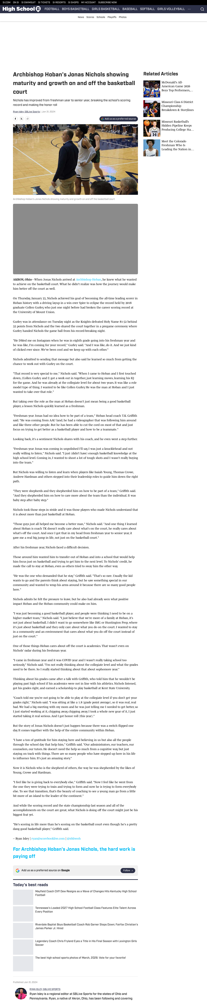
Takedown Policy (106, 973)
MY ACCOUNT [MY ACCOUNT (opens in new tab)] (88, 2)
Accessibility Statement (71, 973)
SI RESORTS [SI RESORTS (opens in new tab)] (59, 2)
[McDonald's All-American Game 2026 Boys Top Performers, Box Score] (168, 88)
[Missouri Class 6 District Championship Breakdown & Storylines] (168, 108)
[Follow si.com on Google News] (128, 870)
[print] (33, 933)
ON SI (16, 2)
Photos (122, 17)
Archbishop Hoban (88, 279)
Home (16, 949)
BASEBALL (130, 9)
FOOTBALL (52, 9)
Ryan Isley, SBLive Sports (26, 112)
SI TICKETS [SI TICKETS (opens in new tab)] (44, 2)
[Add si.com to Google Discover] (118, 118)
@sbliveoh (74, 838)
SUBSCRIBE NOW (107, 2)
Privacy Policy (135, 973)
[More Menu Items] (189, 9)
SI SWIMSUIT (28, 2)
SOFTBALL (147, 9)
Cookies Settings (36, 978)
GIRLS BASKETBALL (106, 9)
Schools (101, 17)
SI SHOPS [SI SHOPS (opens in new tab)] (73, 2)
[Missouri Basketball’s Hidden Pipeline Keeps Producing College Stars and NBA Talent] (168, 128)
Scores (90, 17)
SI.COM (6, 2)
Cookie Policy (34, 973)
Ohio (25, 949)
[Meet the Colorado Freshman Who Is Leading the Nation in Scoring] (168, 147)
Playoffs (112, 17)
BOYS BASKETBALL (75, 9)
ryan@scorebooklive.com (48, 838)
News (81, 17)
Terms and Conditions (168, 973)
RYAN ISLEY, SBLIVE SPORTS (45, 905)
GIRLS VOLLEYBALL (171, 9)
